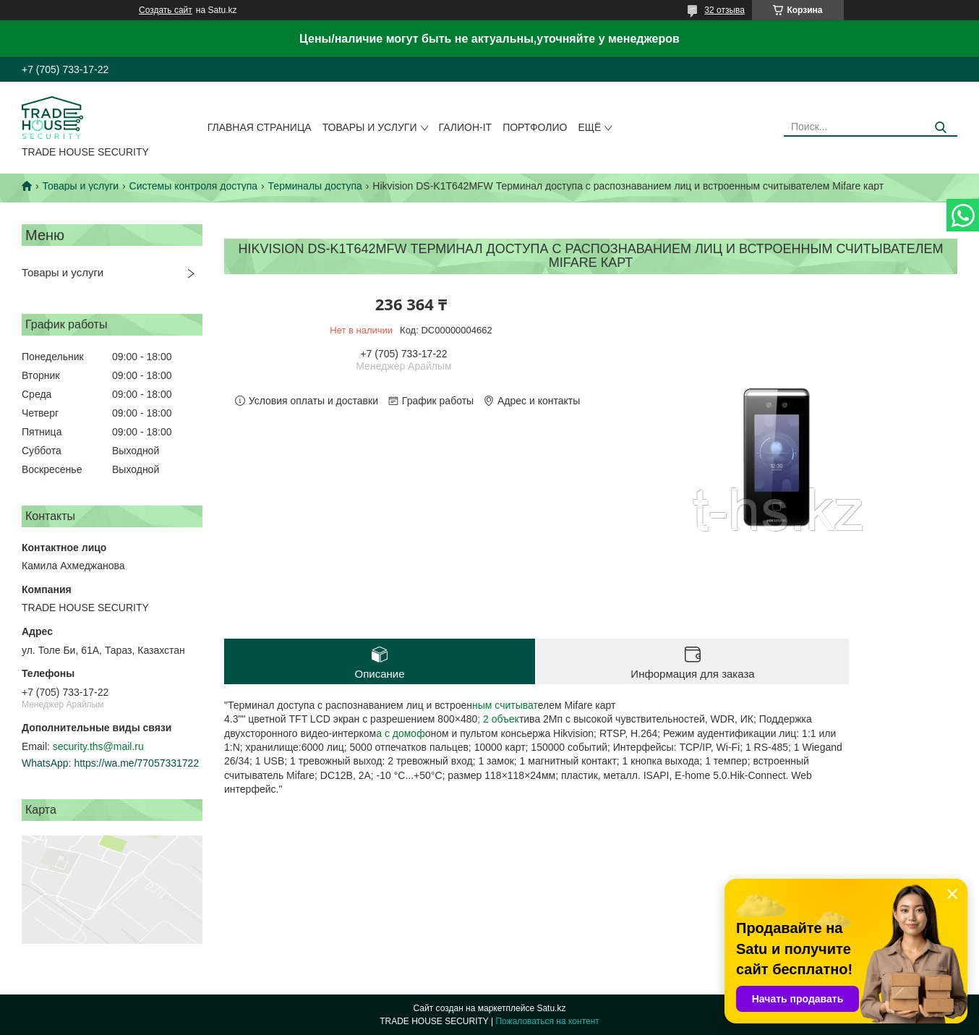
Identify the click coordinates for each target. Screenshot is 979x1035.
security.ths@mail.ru (98, 746)
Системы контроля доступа (193, 186)
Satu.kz (550, 1008)
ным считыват (505, 705)
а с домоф (400, 733)
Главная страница (260, 127)
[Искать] (941, 128)
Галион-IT (465, 127)
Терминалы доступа (315, 186)
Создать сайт (165, 10)
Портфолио (535, 127)
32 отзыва (724, 10)
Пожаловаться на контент (547, 1021)
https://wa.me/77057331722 (136, 763)
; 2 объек (498, 719)
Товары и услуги (369, 127)
